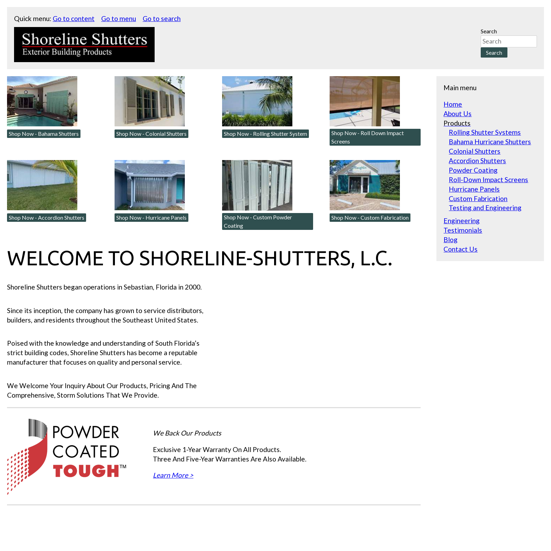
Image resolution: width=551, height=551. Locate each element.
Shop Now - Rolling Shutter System (265, 133)
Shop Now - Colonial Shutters (151, 133)
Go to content (74, 18)
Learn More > (173, 475)
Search (489, 31)
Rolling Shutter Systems (485, 132)
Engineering (461, 221)
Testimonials (462, 230)
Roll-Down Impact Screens (488, 179)
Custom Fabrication (478, 198)
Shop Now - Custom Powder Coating (258, 221)
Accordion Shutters (477, 161)
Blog (450, 239)
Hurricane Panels (474, 189)
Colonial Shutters (474, 151)
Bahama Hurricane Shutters (490, 142)
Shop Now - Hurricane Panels (151, 217)
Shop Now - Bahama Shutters (44, 133)
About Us (457, 113)
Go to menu (118, 18)
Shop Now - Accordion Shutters (46, 217)
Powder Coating (473, 170)
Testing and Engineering (485, 208)
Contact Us (460, 249)
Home (452, 104)
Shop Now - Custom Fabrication (370, 217)
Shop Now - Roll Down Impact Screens (367, 137)
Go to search (162, 18)
